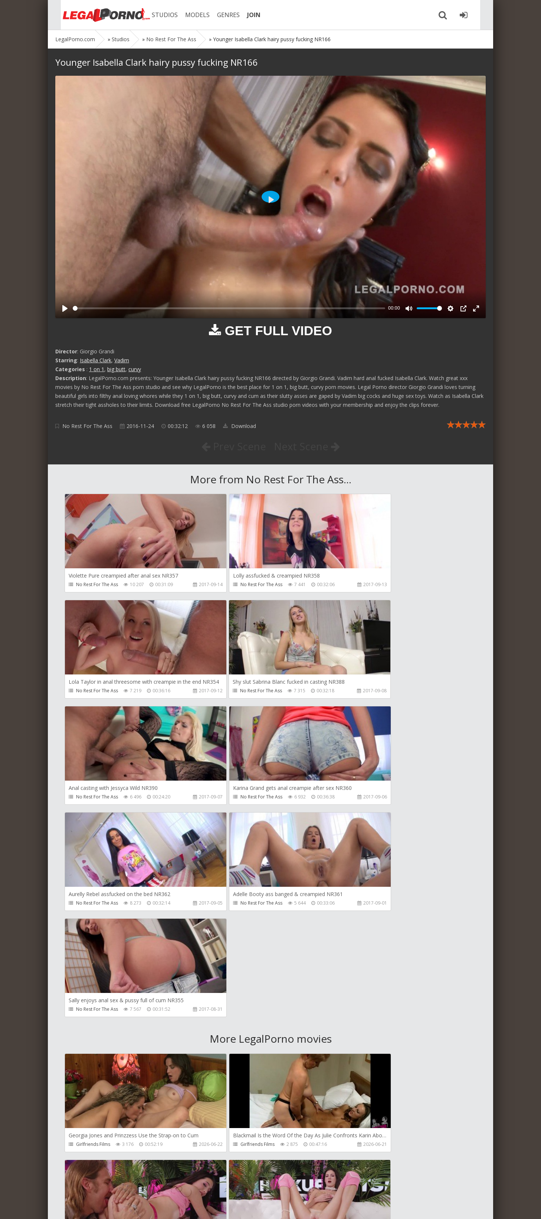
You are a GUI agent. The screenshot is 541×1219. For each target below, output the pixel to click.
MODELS (190, 15)
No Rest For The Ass (87, 425)
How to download (161, 1183)
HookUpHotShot (369, 933)
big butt (116, 369)
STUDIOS (157, 15)
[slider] (229, 308)
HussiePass (364, 1040)
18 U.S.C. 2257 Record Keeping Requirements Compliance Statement (291, 1206)
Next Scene (307, 446)
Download (239, 425)
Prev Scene (233, 446)
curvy (134, 369)
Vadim (121, 360)
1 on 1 (96, 369)
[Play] (65, 308)
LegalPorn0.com (110, 1206)
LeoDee (222, 1040)
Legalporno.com (96, 15)
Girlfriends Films (93, 933)
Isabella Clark (95, 360)
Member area (107, 1183)
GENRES (221, 15)
